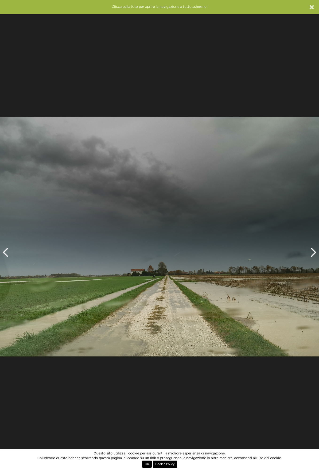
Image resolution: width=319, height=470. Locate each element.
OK (147, 464)
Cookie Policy (165, 464)
